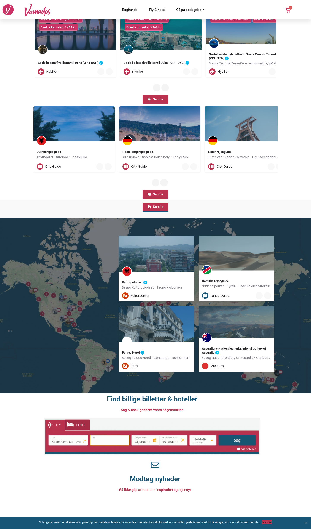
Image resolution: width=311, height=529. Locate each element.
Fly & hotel (157, 10)
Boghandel (130, 10)
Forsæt (267, 522)
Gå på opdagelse (191, 9)
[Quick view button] (100, 71)
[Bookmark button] (109, 71)
